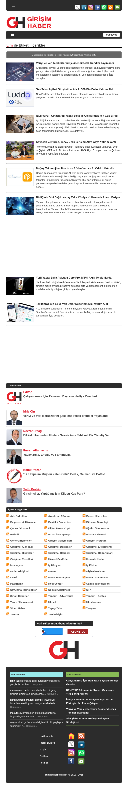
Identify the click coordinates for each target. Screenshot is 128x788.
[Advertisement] (64, 247)
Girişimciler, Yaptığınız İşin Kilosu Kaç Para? (54, 493)
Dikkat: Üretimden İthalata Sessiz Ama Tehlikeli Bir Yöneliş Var (66, 435)
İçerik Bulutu (47, 742)
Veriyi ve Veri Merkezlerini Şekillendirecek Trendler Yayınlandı (65, 416)
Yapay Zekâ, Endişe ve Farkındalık (46, 454)
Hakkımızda (47, 736)
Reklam (44, 756)
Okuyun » (37, 684)
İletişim (44, 762)
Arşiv (43, 749)
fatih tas (14, 680)
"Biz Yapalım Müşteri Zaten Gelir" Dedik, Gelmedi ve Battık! (64, 474)
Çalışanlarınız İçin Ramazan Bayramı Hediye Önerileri (60, 396)
